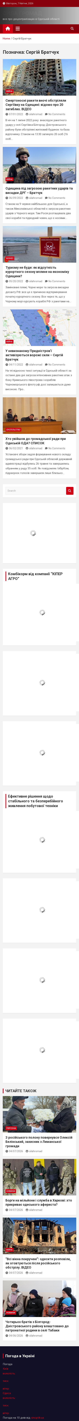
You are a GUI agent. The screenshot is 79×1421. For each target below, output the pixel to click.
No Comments (57, 114)
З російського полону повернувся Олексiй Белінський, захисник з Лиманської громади (39, 1142)
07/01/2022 (14, 114)
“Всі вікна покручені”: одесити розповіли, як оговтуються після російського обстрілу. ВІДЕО (38, 1263)
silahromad (34, 114)
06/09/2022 (14, 197)
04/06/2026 (14, 1335)
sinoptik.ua (37, 1417)
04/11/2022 (14, 364)
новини (10, 1191)
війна (9, 91)
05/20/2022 (14, 281)
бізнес (9, 258)
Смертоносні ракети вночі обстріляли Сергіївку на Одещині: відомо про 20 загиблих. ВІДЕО (36, 105)
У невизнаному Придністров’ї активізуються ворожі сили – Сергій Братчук (34, 355)
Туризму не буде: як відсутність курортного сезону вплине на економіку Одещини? (37, 272)
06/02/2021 (14, 448)
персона (11, 1128)
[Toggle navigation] (18, 28)
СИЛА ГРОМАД (22, 13)
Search (69, 491)
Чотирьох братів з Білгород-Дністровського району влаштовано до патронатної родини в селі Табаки (37, 1326)
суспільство (13, 430)
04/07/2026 (14, 1151)
